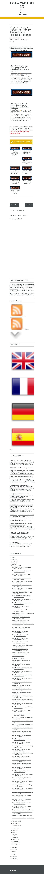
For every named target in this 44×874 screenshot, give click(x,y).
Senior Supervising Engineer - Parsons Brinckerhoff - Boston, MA (21, 524)
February (15, 841)
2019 (13, 851)
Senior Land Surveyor (18, 656)
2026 (13, 557)
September (16, 825)
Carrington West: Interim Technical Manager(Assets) (21, 682)
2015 (13, 858)
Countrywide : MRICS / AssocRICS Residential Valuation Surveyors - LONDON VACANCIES (19, 533)
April (14, 837)
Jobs (22, 12)
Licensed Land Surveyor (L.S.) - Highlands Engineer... (20, 635)
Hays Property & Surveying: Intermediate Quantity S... (20, 632)
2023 (13, 564)
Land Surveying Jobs (22, 3)
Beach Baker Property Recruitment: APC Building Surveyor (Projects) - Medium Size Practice (21, 506)
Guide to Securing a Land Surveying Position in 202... (22, 582)
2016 (13, 856)
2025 (13, 559)
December (16, 565)
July (14, 830)
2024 (13, 562)
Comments (19, 329)
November (16, 821)
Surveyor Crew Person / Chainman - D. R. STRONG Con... (22, 610)
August (15, 828)
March (15, 839)
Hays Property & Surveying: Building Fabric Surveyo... (22, 812)
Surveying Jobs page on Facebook (25, 293)
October (15, 823)
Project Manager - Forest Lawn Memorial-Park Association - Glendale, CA (22, 515)
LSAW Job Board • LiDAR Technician (20, 460)
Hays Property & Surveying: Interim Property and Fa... (22, 600)
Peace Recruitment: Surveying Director (23, 809)
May (14, 834)
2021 (13, 849)
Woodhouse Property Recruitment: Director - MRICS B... (21, 778)
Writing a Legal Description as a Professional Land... (21, 617)
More (11, 449)
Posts (18, 315)
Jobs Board (22, 14)
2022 (13, 847)
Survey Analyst (14, 542)
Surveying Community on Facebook (23, 294)
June (14, 832)
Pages (22, 10)
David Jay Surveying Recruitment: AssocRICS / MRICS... (21, 568)
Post (22, 8)
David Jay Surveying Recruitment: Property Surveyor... (21, 796)
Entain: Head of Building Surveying (22, 815)
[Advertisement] (22, 266)
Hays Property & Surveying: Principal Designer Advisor (22, 782)
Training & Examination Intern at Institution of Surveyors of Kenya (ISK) (21, 486)
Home (22, 5)
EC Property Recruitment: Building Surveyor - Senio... (21, 596)
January (15, 844)
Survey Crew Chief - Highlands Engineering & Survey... (20, 621)
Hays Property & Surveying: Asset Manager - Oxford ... (21, 732)
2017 (13, 854)
